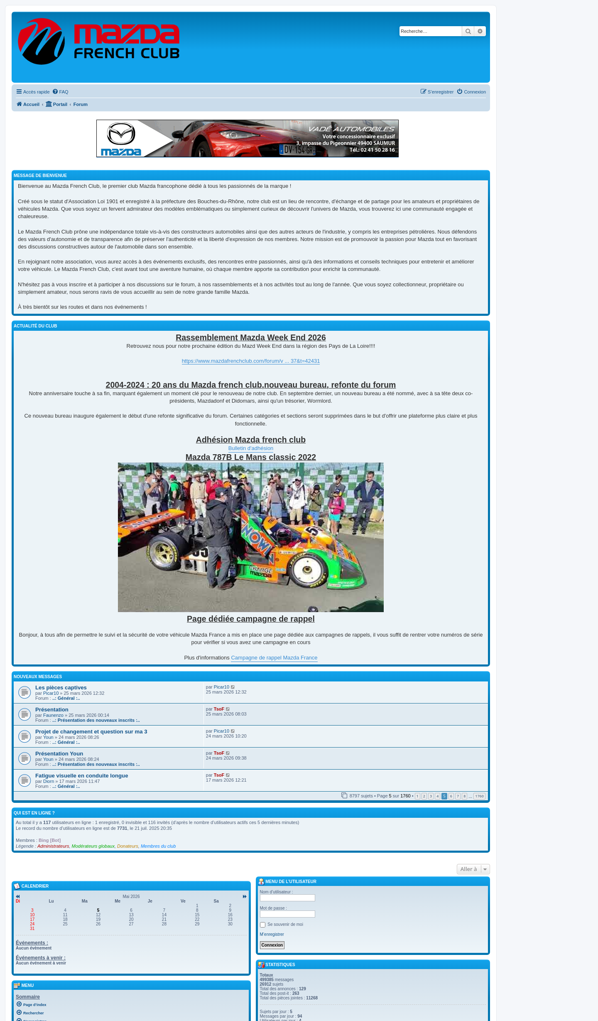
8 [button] (464, 796)
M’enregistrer (272, 934)
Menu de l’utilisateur (287, 881)
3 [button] (431, 796)
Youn (48, 737)
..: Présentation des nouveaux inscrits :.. (96, 720)
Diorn (48, 781)
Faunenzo (53, 715)
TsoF (219, 708)
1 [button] (418, 796)
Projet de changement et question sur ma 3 (91, 731)
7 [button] (458, 796)
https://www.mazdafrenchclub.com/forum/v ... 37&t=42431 (251, 361)
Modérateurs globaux (93, 846)
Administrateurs (53, 846)
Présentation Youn (59, 753)
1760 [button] (479, 796)
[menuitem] (60, 92)
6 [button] (451, 796)
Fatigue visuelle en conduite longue (81, 776)
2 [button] (424, 796)
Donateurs (127, 846)
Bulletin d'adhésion (251, 448)
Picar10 (51, 693)
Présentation (52, 709)
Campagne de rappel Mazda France (274, 657)
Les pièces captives (61, 687)
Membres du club (158, 846)
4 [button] (437, 796)
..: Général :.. (66, 698)
